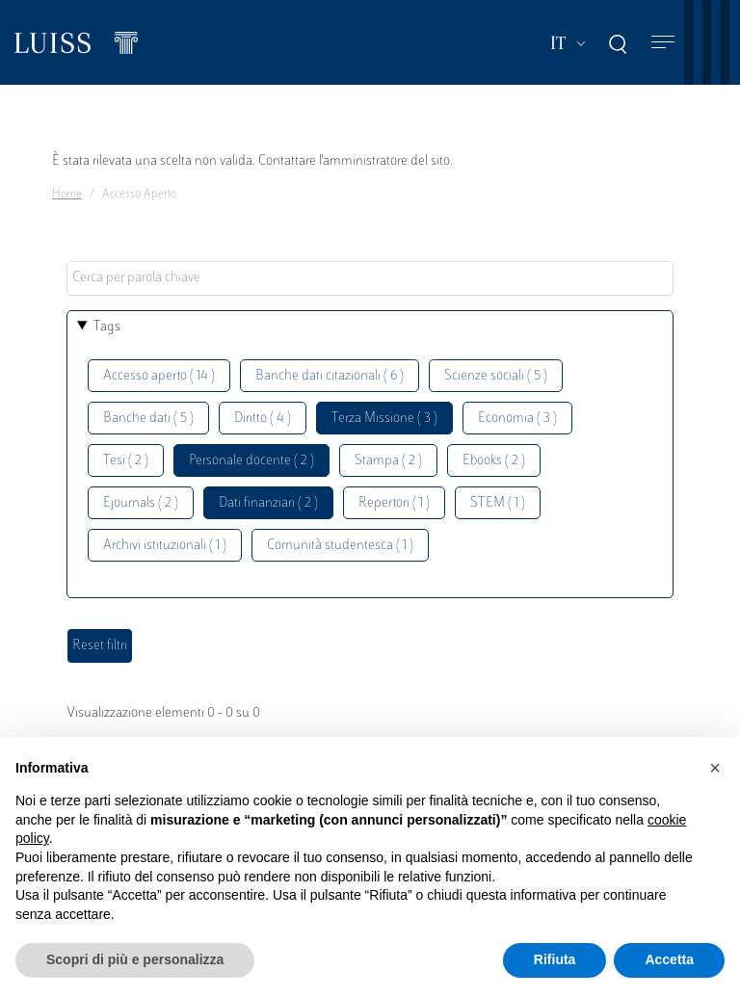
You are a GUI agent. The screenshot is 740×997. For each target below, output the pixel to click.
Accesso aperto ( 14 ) (159, 376)
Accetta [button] (669, 959)
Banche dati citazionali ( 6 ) (329, 376)
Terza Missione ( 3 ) (384, 418)
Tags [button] (106, 327)
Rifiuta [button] (555, 959)
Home (67, 194)
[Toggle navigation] (662, 43)
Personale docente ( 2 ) (251, 461)
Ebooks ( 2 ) (493, 461)
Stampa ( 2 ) (388, 461)
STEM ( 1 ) (497, 503)
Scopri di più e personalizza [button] (135, 959)
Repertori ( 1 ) (394, 503)
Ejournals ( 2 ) (140, 503)
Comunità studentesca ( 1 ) (340, 545)
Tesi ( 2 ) (125, 461)
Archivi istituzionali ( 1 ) (164, 545)
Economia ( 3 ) (517, 418)
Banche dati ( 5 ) (148, 418)
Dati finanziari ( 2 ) (268, 503)
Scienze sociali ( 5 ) (495, 376)
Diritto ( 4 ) (262, 418)
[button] (715, 767)
